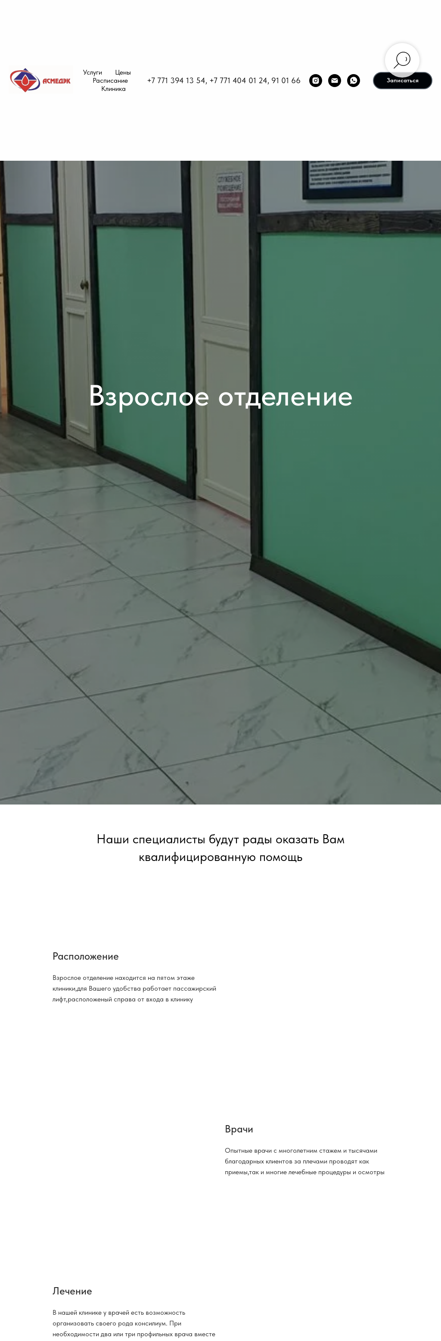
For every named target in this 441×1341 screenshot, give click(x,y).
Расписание (110, 80)
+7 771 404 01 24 (238, 80)
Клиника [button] (113, 88)
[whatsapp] (353, 80)
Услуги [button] (92, 72)
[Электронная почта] (334, 80)
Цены (123, 72)
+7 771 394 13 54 (176, 80)
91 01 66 (286, 80)
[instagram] (315, 80)
